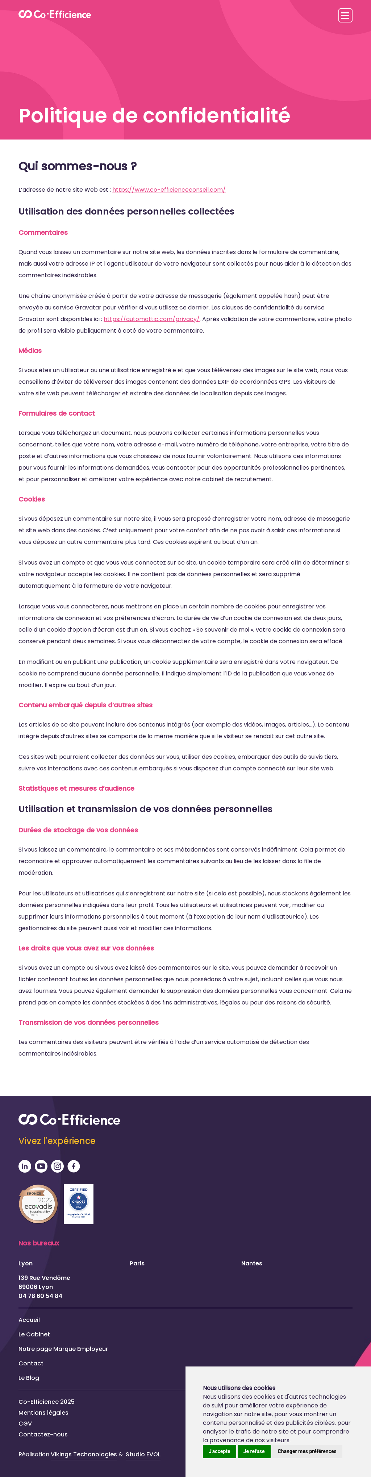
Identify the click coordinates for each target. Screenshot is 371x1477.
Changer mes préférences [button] (307, 1451)
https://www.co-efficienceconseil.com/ (169, 190)
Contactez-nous (43, 1434)
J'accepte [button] (219, 1451)
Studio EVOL (143, 1454)
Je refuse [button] (254, 1451)
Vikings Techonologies (84, 1454)
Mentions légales (43, 1413)
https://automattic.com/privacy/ (152, 319)
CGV (25, 1423)
